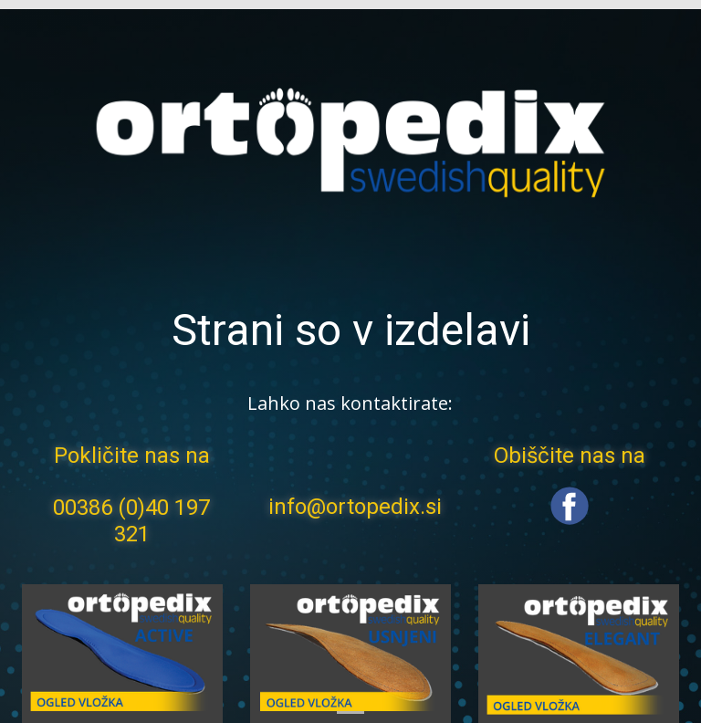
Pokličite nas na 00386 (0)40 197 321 (131, 495)
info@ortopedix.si (355, 506)
